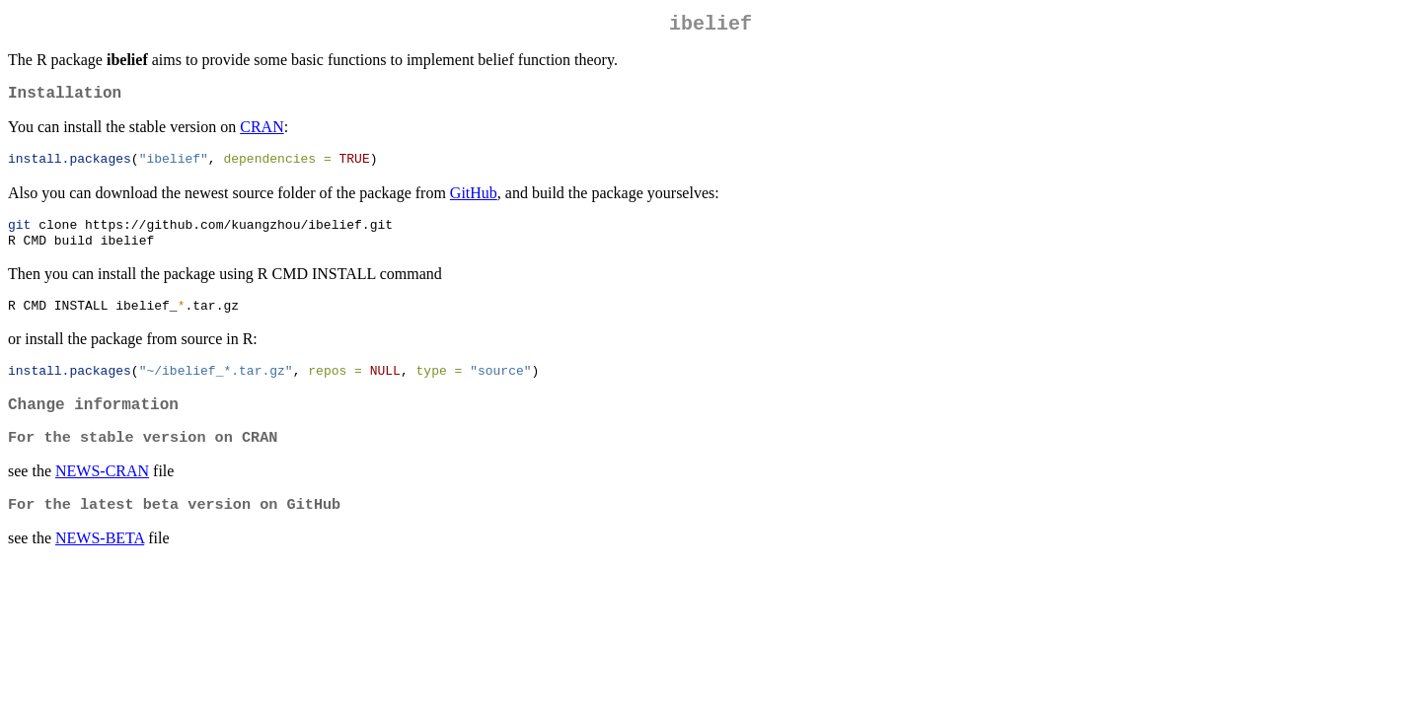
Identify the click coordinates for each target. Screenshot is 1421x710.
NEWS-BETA (99, 562)
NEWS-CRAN (102, 493)
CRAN (261, 134)
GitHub (473, 201)
